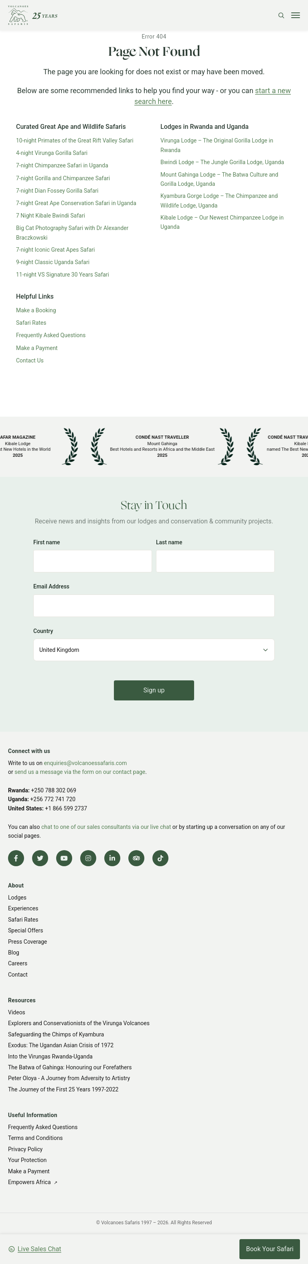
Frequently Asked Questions (51, 335)
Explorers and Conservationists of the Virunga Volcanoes (79, 1023)
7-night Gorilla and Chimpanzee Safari (63, 178)
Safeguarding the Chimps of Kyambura (56, 1034)
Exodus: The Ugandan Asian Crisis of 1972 (60, 1045)
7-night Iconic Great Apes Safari (55, 249)
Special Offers (25, 930)
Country (43, 631)
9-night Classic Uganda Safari (52, 262)
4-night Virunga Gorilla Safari (51, 153)
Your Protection (27, 1160)
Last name (169, 542)
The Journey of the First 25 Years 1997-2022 (63, 1089)
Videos (16, 1012)
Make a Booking (36, 310)
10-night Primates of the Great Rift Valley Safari (75, 140)
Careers (17, 963)
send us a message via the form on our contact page (79, 772)
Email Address (51, 586)
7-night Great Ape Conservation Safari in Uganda (76, 203)
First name (46, 542)
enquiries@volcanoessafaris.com (85, 763)
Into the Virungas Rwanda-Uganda (50, 1056)
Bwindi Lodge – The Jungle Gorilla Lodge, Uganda (222, 162)
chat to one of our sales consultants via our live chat (106, 827)
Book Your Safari (270, 1249)
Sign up (154, 690)
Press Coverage (27, 941)
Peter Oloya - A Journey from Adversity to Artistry (69, 1078)
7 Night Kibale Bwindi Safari (50, 215)
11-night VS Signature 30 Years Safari (62, 274)
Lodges (17, 897)
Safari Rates (31, 323)
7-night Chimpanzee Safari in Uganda (62, 165)
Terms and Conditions (35, 1138)
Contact (18, 974)
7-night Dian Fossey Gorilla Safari (57, 190)
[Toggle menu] (295, 15)
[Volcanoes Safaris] (32, 15)
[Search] (281, 15)
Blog (13, 952)
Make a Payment (37, 348)
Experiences (23, 908)
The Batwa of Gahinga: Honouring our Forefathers (70, 1067)
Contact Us (30, 360)
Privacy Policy (25, 1149)
